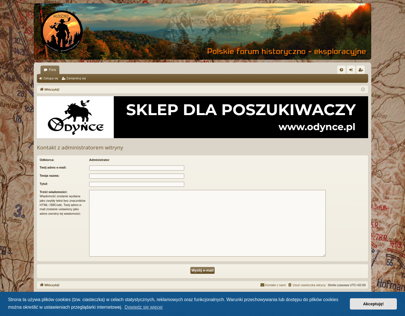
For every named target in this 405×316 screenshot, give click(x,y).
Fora (52, 70)
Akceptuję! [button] (373, 304)
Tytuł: (44, 183)
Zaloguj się (50, 78)
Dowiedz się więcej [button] (144, 307)
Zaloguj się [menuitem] (352, 71)
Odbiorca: (47, 160)
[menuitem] (341, 70)
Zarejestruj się (76, 78)
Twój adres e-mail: (53, 167)
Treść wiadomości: (53, 192)
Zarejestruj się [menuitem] (362, 71)
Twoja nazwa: (49, 175)
